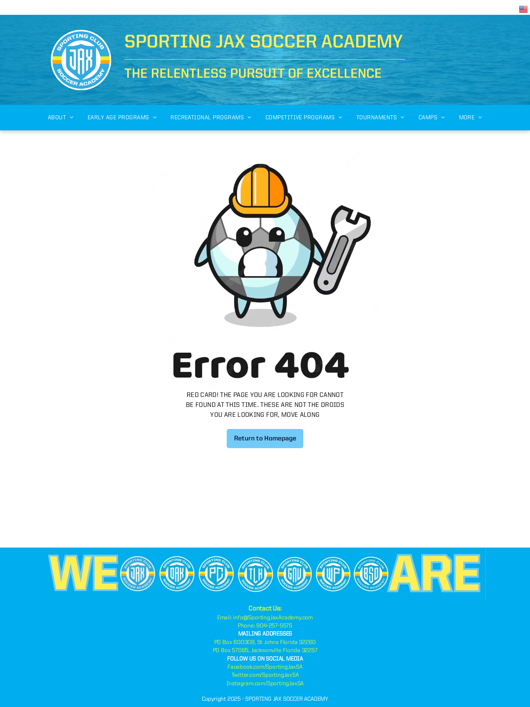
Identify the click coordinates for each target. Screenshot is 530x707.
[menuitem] (60, 118)
